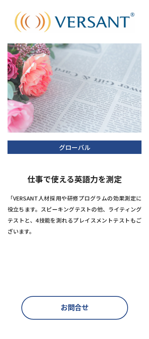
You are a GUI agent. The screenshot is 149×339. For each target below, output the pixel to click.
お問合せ (74, 307)
